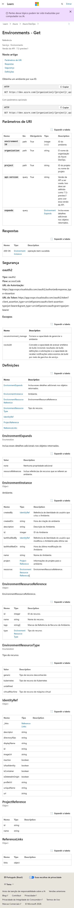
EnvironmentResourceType (19, 633)
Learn (5, 23)
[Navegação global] (3, 4)
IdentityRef (8, 416)
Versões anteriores (57, 891)
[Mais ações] (69, 24)
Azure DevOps (29, 23)
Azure (15, 23)
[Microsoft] (37, 4)
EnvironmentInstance (13, 393)
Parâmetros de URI (13, 60)
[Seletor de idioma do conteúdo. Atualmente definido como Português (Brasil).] (13, 877)
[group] (37, 92)
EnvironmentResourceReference (25, 572)
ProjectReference (11, 422)
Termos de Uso (53, 899)
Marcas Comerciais (10, 903)
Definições (9, 71)
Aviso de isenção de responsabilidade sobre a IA (23, 891)
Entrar (69, 3)
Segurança (9, 67)
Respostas (9, 63)
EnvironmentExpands (13, 385)
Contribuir (16, 895)
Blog (4, 895)
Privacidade (30, 895)
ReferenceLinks (10, 427)
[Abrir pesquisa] (62, 4)
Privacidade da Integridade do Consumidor (21, 899)
